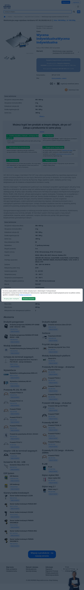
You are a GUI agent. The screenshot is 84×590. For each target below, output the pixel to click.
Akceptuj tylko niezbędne (11, 299)
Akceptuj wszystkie (28, 299)
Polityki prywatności (25, 295)
